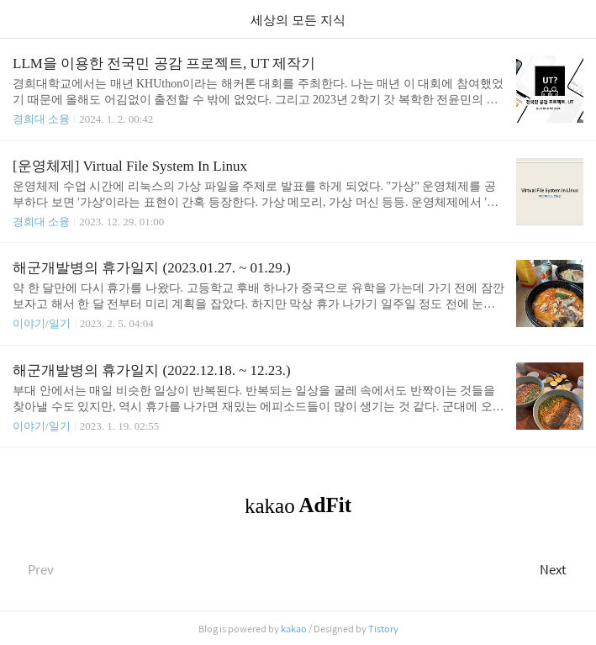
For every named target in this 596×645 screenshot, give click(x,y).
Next (561, 569)
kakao (294, 628)
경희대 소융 (41, 119)
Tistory (383, 628)
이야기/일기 (42, 323)
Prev (33, 569)
